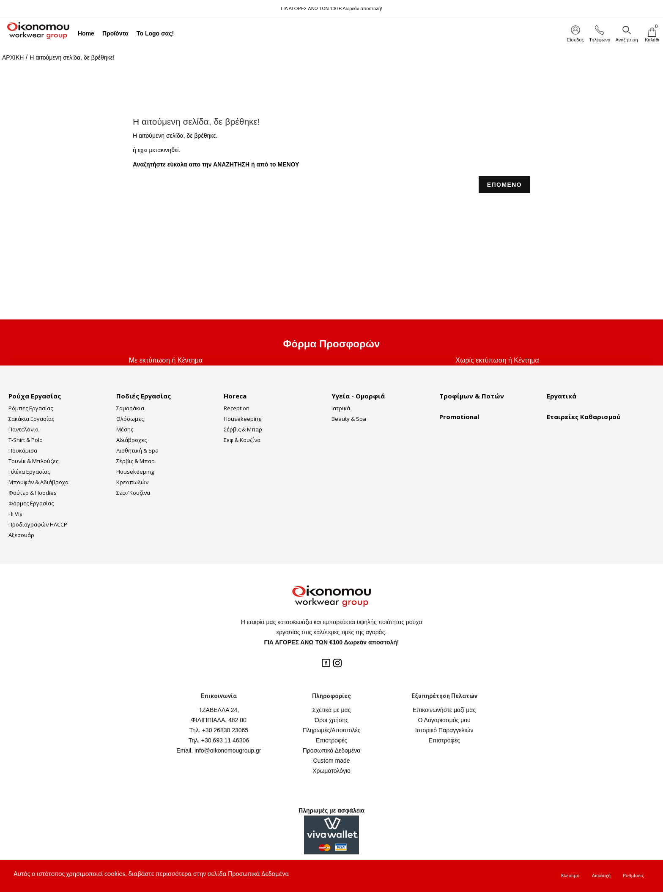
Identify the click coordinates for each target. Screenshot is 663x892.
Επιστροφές (331, 740)
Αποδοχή (601, 875)
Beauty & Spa (349, 419)
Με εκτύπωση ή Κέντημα (166, 360)
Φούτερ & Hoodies (32, 492)
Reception (236, 408)
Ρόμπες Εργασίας (30, 408)
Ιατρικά (341, 408)
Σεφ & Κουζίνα (242, 440)
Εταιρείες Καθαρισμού (584, 416)
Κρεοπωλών (132, 482)
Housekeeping (135, 471)
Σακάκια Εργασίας (31, 419)
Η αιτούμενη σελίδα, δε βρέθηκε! (72, 57)
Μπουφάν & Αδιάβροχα (38, 482)
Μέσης (124, 429)
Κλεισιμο (570, 875)
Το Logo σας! (155, 33)
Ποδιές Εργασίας (143, 396)
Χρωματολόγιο (331, 770)
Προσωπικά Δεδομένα (332, 750)
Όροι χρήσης (331, 720)
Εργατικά (561, 396)
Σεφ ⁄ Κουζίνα (133, 492)
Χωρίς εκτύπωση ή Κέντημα (497, 360)
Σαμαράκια (130, 408)
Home (86, 33)
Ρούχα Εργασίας (34, 396)
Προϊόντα (115, 33)
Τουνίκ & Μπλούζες (33, 461)
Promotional (459, 416)
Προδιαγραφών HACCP (37, 524)
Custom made (331, 760)
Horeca (235, 396)
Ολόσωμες (130, 419)
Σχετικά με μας (331, 710)
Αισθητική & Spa (137, 450)
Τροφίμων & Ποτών (471, 396)
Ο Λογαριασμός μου (444, 720)
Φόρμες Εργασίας (31, 503)
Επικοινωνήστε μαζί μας (444, 710)
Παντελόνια (23, 429)
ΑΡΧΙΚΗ (13, 57)
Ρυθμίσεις (633, 875)
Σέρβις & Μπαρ (135, 461)
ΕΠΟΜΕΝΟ (504, 184)
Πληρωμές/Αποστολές (332, 730)
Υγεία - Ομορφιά (358, 396)
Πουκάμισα (22, 450)
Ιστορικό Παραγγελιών (444, 730)
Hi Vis (15, 514)
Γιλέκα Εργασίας (29, 471)
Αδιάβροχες (131, 440)
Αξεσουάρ (21, 535)
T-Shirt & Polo (25, 440)
